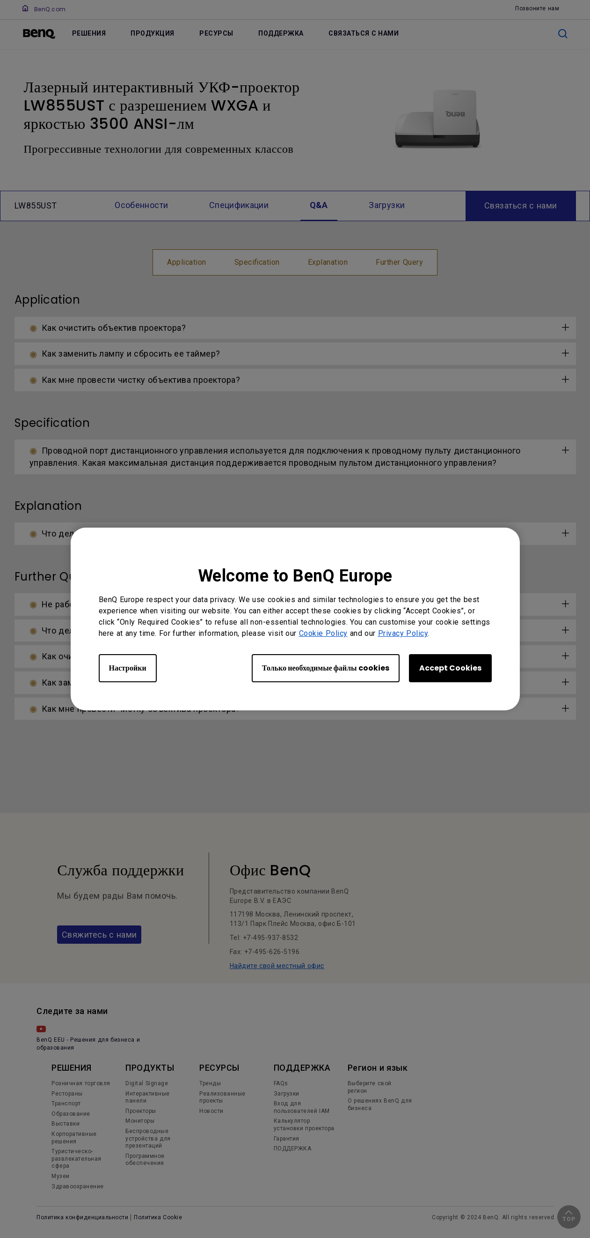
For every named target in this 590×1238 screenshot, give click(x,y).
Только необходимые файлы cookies (325, 668)
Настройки (127, 668)
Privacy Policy (403, 633)
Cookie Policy (323, 633)
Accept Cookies (450, 668)
